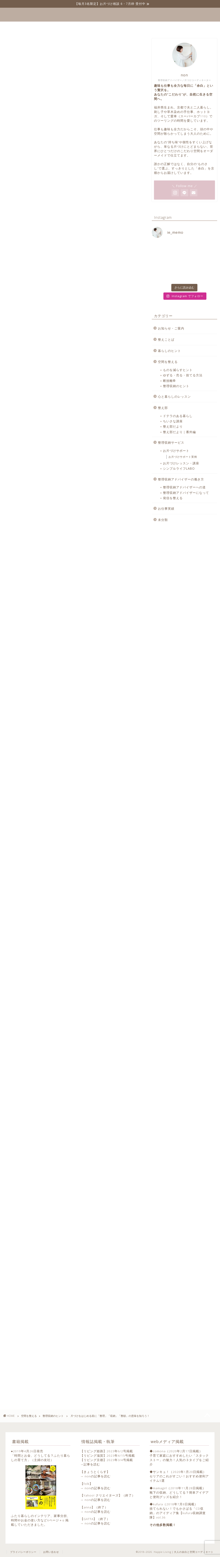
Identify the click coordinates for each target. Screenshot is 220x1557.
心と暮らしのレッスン (174, 396)
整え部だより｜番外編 (179, 432)
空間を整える (168, 362)
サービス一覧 (102, 26)
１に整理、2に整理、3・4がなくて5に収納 (52, 334)
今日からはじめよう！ (35, 342)
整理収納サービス (171, 442)
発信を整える (173, 498)
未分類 (163, 520)
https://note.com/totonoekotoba (49, 1129)
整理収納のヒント (14, 45)
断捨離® (169, 381)
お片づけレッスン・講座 (181, 463)
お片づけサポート (176, 451)
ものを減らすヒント (178, 370)
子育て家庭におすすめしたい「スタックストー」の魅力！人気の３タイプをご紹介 (179, 1459)
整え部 (163, 408)
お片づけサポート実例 (182, 457)
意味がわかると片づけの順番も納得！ (47, 316)
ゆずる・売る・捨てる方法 (182, 375)
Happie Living (110, 14)
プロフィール (136, 26)
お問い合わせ (169, 26)
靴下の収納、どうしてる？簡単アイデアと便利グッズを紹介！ (179, 1494)
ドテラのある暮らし (178, 416)
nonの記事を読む (98, 1476)
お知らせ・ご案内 (171, 328)
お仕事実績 (166, 508)
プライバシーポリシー (23, 1551)
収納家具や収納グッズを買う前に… (45, 325)
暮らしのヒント (169, 351)
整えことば (71, 26)
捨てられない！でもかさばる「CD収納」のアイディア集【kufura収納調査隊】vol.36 (178, 1512)
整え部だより (173, 426)
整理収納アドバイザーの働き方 (181, 479)
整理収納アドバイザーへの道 (184, 487)
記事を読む (92, 1464)
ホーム (45, 26)
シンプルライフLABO (179, 468)
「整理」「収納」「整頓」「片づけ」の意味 (53, 307)
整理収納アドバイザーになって (186, 493)
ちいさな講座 (173, 421)
